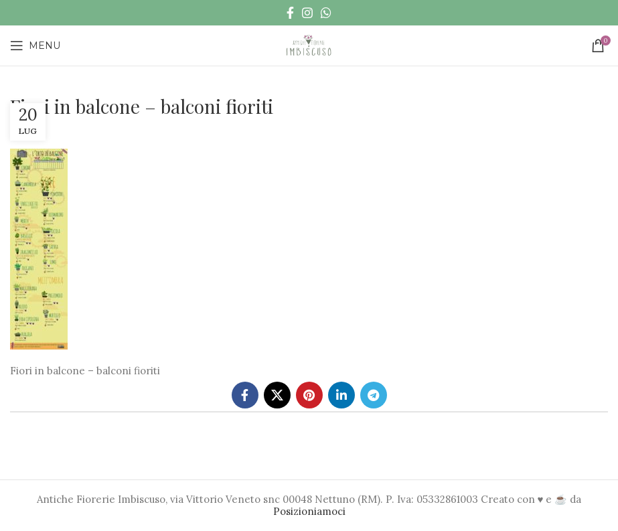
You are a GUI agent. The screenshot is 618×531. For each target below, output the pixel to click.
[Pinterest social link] (309, 395)
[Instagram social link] (307, 13)
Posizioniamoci (309, 511)
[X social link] (277, 395)
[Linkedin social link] (341, 395)
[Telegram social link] (373, 395)
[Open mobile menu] (35, 45)
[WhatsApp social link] (326, 13)
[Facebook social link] (290, 13)
